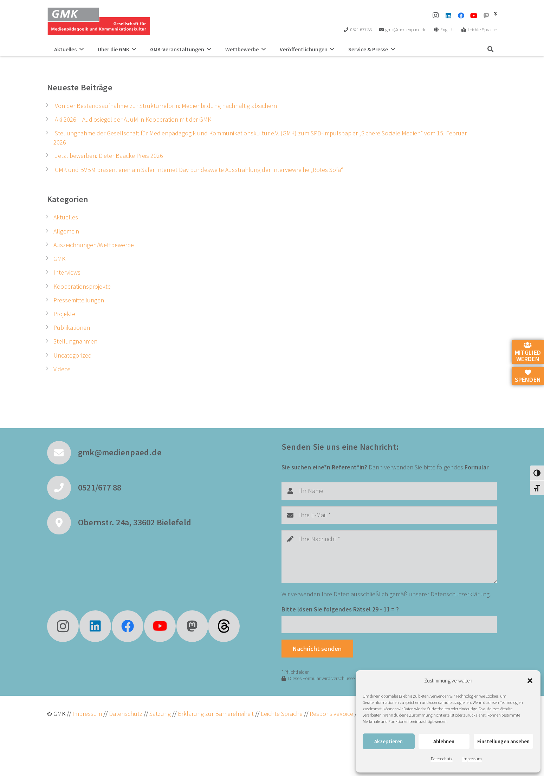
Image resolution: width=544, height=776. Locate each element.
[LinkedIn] (448, 15)
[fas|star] (224, 626)
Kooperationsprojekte (82, 286)
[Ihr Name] (389, 491)
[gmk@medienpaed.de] (62, 453)
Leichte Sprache (282, 714)
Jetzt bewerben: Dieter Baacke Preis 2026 (109, 156)
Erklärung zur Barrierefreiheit (216, 714)
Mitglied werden (528, 352)
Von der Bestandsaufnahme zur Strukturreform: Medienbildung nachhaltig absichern (166, 106)
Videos (62, 369)
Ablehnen (443, 741)
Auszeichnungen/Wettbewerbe (93, 245)
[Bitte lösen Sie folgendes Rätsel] (389, 624)
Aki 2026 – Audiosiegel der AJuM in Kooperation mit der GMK (133, 119)
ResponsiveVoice (331, 714)
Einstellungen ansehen (503, 741)
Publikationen (71, 327)
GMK (59, 259)
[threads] (495, 13)
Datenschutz (442, 758)
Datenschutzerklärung (460, 594)
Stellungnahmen (75, 341)
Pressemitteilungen (78, 300)
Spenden (528, 376)
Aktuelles (65, 217)
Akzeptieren (388, 741)
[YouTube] (473, 15)
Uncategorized (72, 355)
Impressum (472, 758)
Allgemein (66, 231)
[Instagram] (435, 15)
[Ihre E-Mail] (389, 515)
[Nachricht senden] (317, 648)
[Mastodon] (486, 15)
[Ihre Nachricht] (389, 556)
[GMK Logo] (98, 21)
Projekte (64, 314)
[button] (529, 680)
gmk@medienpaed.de (120, 452)
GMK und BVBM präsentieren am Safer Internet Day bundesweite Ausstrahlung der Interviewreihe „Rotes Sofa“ (199, 170)
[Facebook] (461, 15)
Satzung (159, 714)
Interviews (66, 272)
